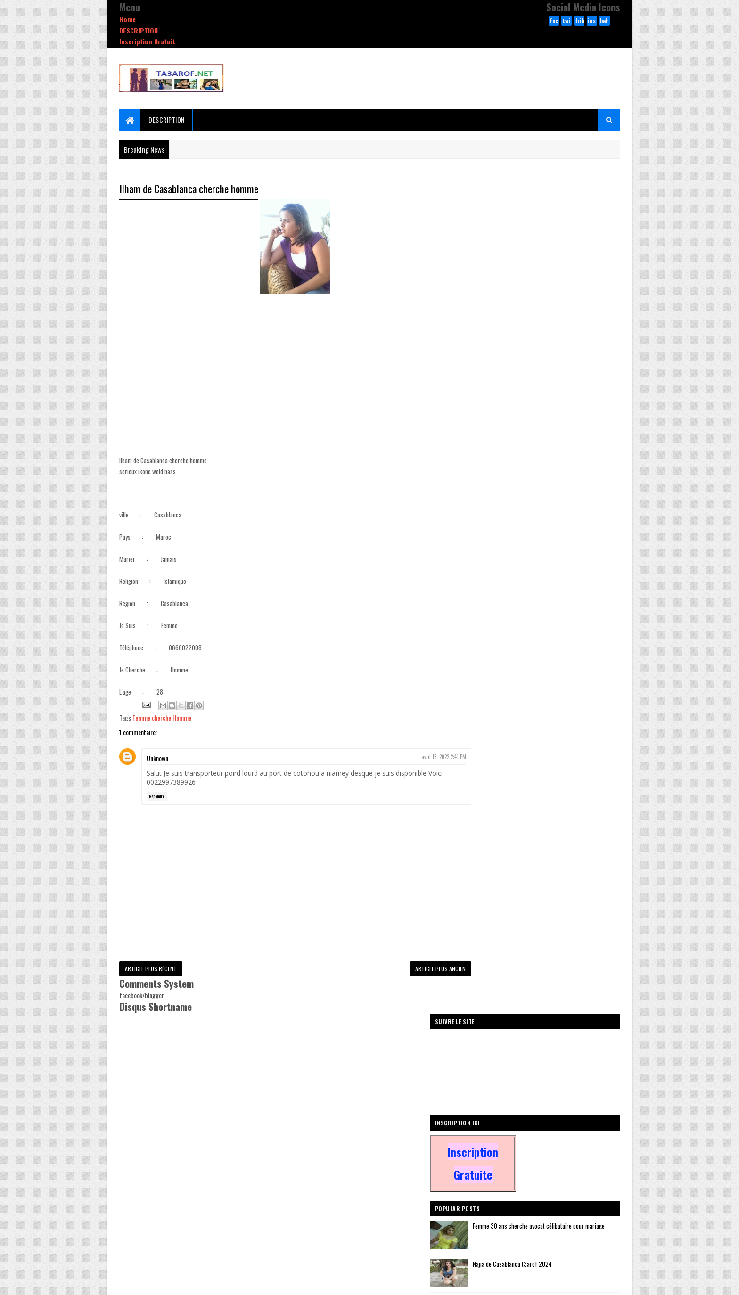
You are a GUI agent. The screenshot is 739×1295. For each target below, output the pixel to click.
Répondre (156, 796)
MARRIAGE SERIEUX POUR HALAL (549, 506)
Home (127, 19)
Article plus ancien (422, 969)
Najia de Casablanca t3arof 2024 (551, 429)
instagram (592, 21)
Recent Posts (507, 623)
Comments (582, 623)
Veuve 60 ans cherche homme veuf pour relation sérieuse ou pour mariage (559, 549)
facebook (554, 21)
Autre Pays (487, 688)
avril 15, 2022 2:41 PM (425, 757)
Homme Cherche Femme (570, 672)
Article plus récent (151, 969)
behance (604, 21)
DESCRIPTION (138, 30)
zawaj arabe (579, 688)
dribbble (579, 21)
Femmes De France (532, 688)
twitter (566, 21)
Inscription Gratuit (147, 41)
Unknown (157, 758)
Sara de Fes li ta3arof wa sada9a (551, 468)
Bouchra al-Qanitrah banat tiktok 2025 (558, 582)
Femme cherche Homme (161, 718)
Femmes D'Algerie (495, 705)
